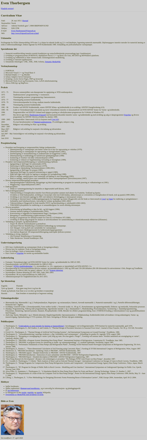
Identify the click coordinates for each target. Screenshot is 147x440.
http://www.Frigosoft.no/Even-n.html (25, 33)
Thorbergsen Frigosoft (37, 115)
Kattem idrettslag (56, 270)
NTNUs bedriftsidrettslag (23, 266)
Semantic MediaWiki (53, 62)
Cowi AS (55, 119)
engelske (30, 392)
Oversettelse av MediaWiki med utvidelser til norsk (24, 395)
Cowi (104, 199)
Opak (111, 199)
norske (24, 392)
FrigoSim (127, 115)
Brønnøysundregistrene (42, 122)
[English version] (7, 9)
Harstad (25, 21)
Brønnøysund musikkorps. (30, 388)
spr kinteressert (13, 390)
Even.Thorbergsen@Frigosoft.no (23, 31)
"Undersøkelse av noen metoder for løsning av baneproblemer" (41, 326)
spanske (39, 392)
